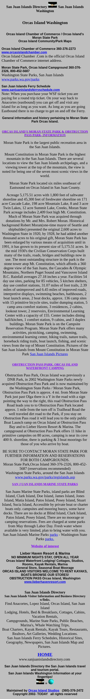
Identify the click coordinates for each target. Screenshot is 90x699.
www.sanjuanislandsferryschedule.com (31, 89)
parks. (49, 539)
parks (54, 535)
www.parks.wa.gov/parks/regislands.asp (45, 477)
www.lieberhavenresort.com (45, 582)
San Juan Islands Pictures (49, 354)
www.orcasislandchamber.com (24, 52)
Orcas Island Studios (43, 690)
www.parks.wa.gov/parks (20, 79)
